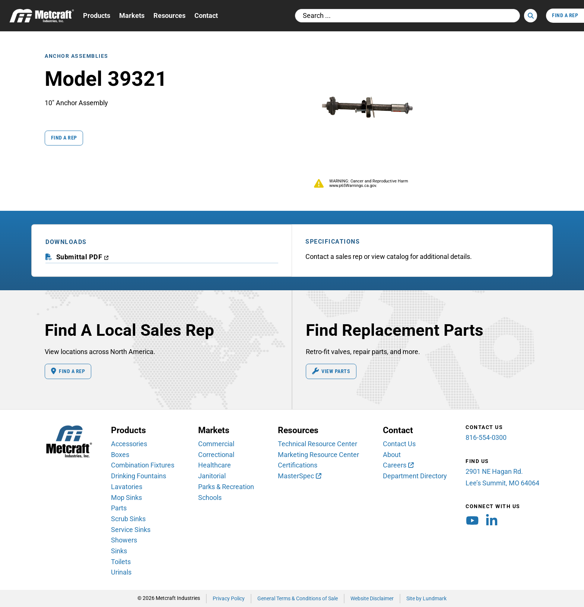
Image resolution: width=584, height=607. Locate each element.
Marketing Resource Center (318, 455)
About (392, 455)
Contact (206, 15)
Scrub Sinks (128, 519)
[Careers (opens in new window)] (398, 465)
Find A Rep (565, 15)
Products (96, 15)
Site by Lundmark (426, 598)
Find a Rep (64, 137)
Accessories (129, 444)
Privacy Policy (229, 598)
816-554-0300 (486, 438)
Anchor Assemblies (76, 56)
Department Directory (415, 476)
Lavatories (126, 487)
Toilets (121, 562)
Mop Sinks (126, 497)
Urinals (121, 572)
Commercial (216, 444)
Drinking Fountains (138, 476)
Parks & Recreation (226, 487)
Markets (132, 15)
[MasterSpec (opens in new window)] (299, 476)
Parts (119, 508)
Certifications (297, 465)
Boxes (120, 455)
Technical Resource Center (317, 444)
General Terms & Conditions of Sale (297, 598)
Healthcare (214, 465)
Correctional (216, 455)
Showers (124, 540)
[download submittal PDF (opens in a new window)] (82, 257)
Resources (169, 15)
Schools (210, 497)
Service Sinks (130, 530)
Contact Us (399, 444)
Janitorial (212, 476)
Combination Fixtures (142, 465)
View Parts (331, 371)
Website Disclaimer (372, 598)
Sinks (119, 551)
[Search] (530, 15)
